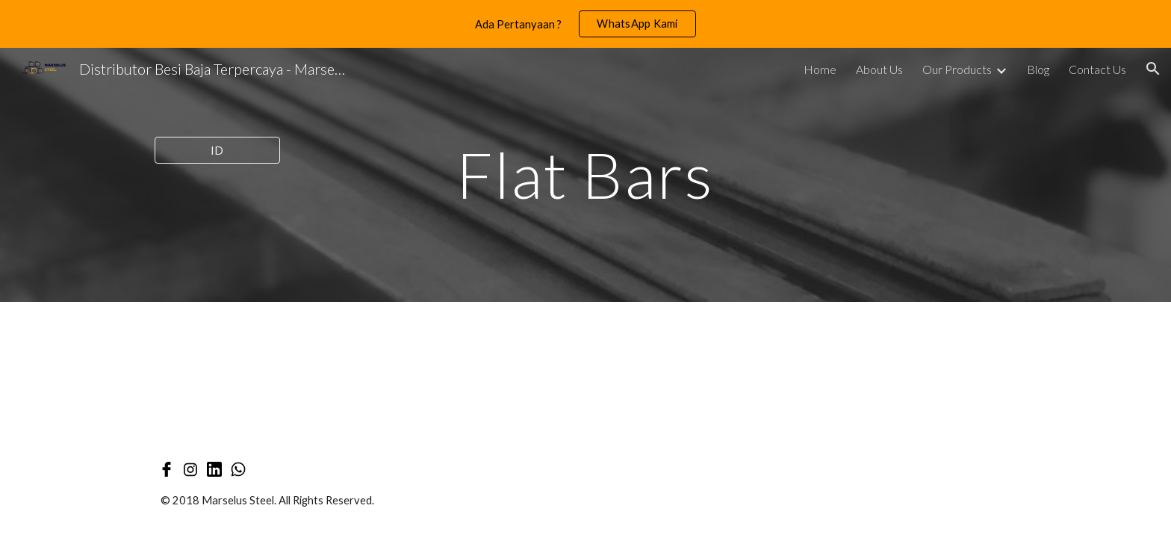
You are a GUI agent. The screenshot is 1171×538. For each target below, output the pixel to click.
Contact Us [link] (1097, 69)
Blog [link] (1038, 69)
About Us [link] (879, 69)
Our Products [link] (957, 69)
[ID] (217, 150)
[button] (1153, 69)
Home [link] (820, 69)
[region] (585, 24)
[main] (585, 174)
